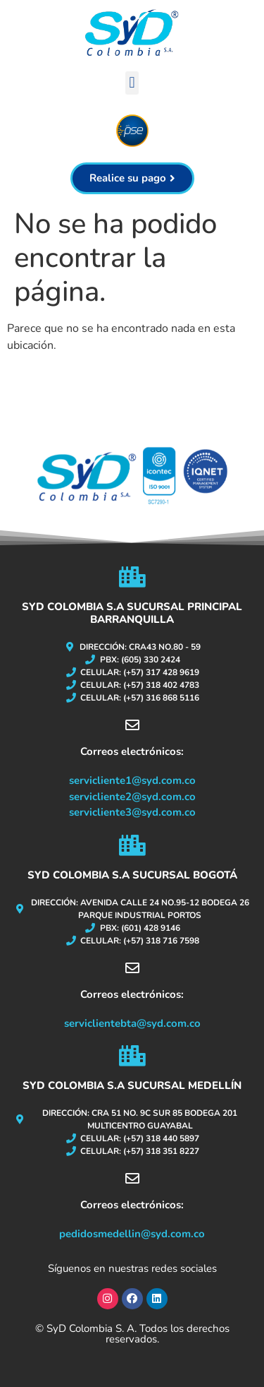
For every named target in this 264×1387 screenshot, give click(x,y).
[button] (132, 83)
